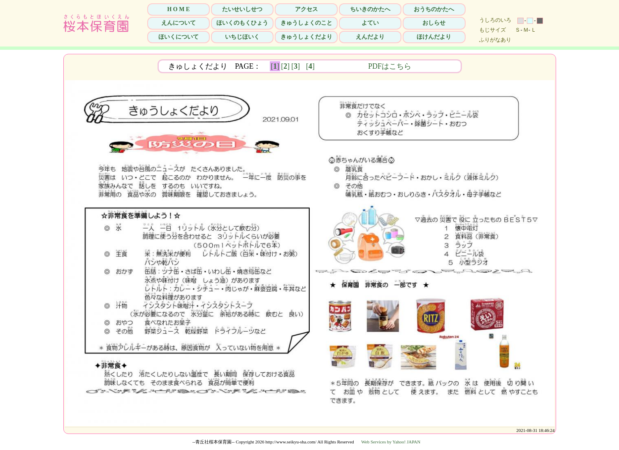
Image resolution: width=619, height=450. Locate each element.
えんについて (178, 23)
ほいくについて (178, 37)
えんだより (370, 37)
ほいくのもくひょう (242, 23)
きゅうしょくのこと (306, 23)
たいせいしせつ (242, 9)
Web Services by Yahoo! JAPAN (390, 441)
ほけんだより (434, 37)
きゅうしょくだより (306, 37)
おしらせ (433, 23)
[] (275, 66)
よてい (370, 23)
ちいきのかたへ (370, 9)
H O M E (178, 9)
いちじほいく (242, 37)
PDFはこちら (426, 66)
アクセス (306, 9)
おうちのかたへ (434, 9)
